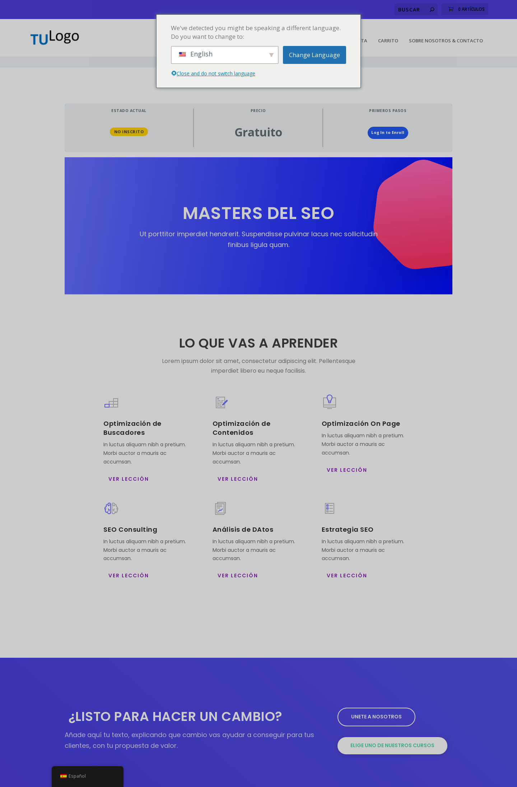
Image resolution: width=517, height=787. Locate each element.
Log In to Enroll (387, 115)
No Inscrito (129, 114)
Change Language (314, 55)
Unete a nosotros (376, 699)
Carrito (388, 35)
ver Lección (128, 462)
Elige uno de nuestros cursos (392, 728)
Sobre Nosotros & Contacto (446, 35)
